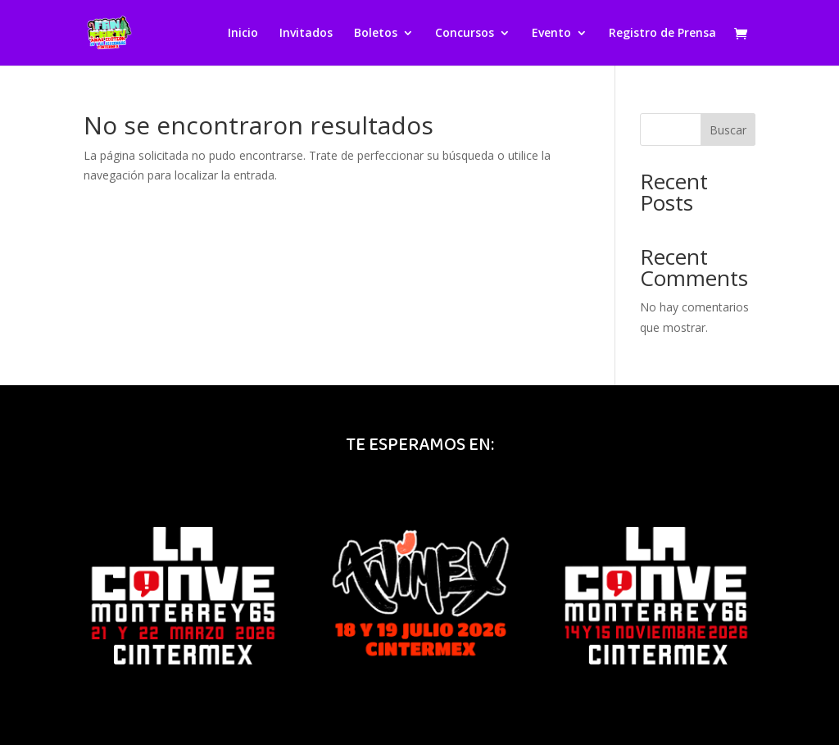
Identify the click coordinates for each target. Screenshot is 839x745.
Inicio (243, 33)
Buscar (728, 130)
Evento (551, 33)
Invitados (306, 33)
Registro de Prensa (662, 33)
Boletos (375, 33)
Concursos (464, 33)
